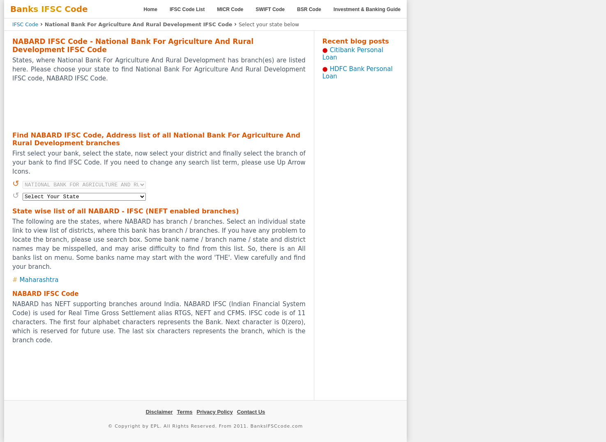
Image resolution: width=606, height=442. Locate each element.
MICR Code (230, 9)
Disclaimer (159, 412)
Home (150, 9)
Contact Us (251, 412)
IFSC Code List (187, 9)
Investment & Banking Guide (367, 9)
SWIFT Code (270, 9)
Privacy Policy (215, 412)
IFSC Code (25, 24)
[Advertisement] (159, 106)
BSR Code (309, 9)
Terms (184, 412)
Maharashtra (39, 280)
